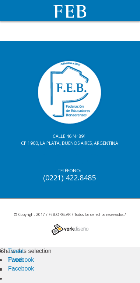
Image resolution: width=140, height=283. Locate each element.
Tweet (16, 251)
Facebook (21, 260)
